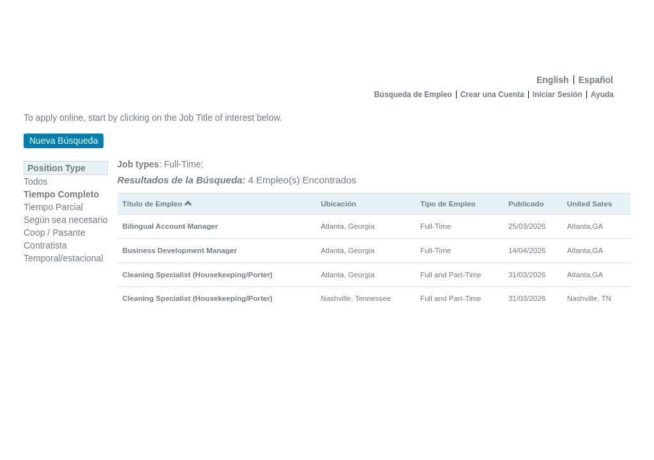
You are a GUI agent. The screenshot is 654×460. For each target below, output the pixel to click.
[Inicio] (327, 34)
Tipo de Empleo (448, 203)
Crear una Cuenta (492, 94)
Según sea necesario (66, 220)
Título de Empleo (157, 203)
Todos (35, 181)
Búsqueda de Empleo (413, 94)
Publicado (526, 203)
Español (596, 80)
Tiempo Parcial (53, 207)
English (552, 80)
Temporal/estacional (63, 258)
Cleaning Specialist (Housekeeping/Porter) (198, 274)
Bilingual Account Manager (170, 226)
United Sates (589, 203)
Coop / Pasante (55, 232)
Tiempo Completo (61, 194)
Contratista (45, 245)
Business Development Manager (180, 250)
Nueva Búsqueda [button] (63, 140)
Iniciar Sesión (557, 94)
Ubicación (338, 203)
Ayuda (602, 94)
